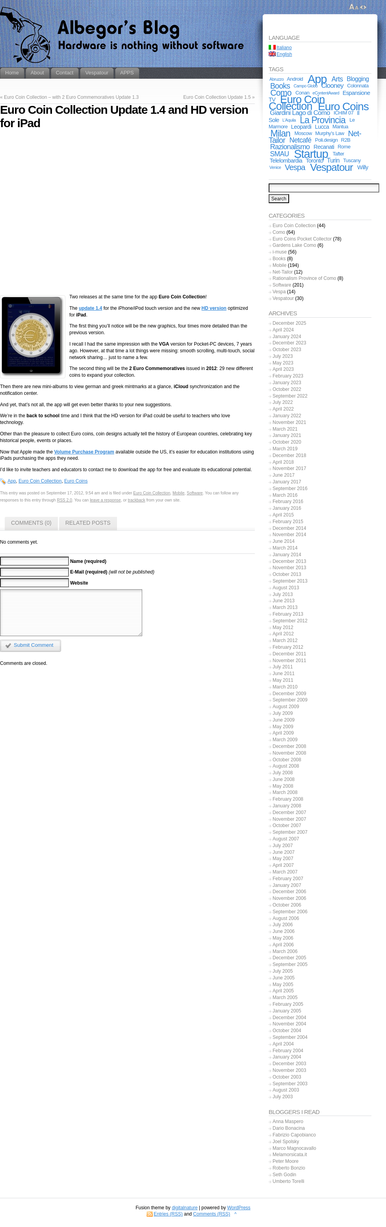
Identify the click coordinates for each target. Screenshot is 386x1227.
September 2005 (290, 964)
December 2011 (289, 654)
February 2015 (288, 521)
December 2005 (289, 958)
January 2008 (287, 806)
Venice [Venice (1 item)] (275, 167)
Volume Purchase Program (84, 452)
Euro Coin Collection (40, 481)
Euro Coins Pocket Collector (302, 239)
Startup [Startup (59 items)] (311, 153)
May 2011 (283, 680)
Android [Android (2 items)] (295, 79)
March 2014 (285, 548)
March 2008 (285, 792)
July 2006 (283, 924)
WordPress (239, 1207)
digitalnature (184, 1207)
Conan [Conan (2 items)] (302, 93)
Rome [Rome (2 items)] (344, 147)
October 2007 (287, 825)
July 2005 (283, 971)
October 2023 (287, 349)
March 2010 (285, 687)
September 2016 (290, 488)
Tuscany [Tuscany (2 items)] (352, 160)
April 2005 (283, 991)
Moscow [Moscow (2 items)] (303, 133)
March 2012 (285, 640)
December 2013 (289, 561)
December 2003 (289, 1063)
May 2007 (283, 858)
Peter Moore (286, 1161)
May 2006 (283, 938)
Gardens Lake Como (294, 245)
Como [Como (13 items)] (280, 93)
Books (279, 258)
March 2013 (285, 607)
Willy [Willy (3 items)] (362, 167)
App (11, 481)
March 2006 (285, 951)
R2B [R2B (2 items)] (346, 140)
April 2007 (283, 865)
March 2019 (285, 449)
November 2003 (289, 1070)
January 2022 (287, 415)
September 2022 (290, 396)
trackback (136, 500)
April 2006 (283, 945)
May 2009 (283, 726)
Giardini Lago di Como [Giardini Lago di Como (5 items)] (300, 113)
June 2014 (284, 541)
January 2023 (287, 382)
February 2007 (288, 878)
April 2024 (283, 330)
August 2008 (286, 766)
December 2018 (289, 455)
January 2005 (287, 1011)
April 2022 (283, 409)
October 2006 (287, 905)
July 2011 (283, 667)
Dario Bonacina (289, 1128)
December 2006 (289, 891)
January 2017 (287, 482)
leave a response (105, 500)
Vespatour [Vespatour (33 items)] (331, 167)
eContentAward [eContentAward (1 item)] (326, 93)
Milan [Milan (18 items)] (280, 133)
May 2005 (283, 984)
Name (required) (88, 561)
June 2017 (284, 475)
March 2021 (285, 429)
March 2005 (285, 997)
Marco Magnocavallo (294, 1148)
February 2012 (288, 647)
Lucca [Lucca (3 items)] (322, 127)
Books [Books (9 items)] (280, 85)
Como (279, 232)
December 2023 (289, 343)
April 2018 (283, 462)
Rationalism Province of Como (304, 278)
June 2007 (284, 852)
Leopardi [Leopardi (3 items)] (301, 127)
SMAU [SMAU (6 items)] (279, 154)
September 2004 (290, 1037)
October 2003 (287, 1077)
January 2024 (287, 336)
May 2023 (283, 363)
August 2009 (286, 706)
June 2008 (284, 779)
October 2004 (287, 1030)
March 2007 (285, 872)
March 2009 (285, 739)
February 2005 (288, 1004)
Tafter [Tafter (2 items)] (338, 154)
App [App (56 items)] (317, 79)
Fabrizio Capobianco (294, 1135)
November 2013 (289, 567)
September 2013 (290, 581)
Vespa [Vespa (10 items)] (295, 167)
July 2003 (283, 1096)
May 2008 (283, 786)
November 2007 (289, 819)
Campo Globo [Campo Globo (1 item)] (306, 85)
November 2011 (289, 660)
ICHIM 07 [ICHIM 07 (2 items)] (343, 113)
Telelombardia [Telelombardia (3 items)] (286, 160)
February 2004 (288, 1050)
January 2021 (287, 435)
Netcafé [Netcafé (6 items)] (301, 140)
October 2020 (287, 442)
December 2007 (289, 812)
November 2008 (289, 753)
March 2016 (285, 495)
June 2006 (284, 931)
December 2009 (289, 693)
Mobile (178, 493)
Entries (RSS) (168, 1214)
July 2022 (283, 402)
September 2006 (290, 911)
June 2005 (284, 978)
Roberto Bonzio (289, 1168)
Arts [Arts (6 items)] (337, 79)
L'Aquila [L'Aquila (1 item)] (289, 120)
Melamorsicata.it (290, 1154)
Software (195, 493)
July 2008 (283, 772)
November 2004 (289, 1024)
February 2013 (288, 614)
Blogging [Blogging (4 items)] (358, 79)
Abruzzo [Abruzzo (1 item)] (276, 79)
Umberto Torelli (288, 1181)
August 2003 (286, 1090)
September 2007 (290, 832)
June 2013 (284, 600)
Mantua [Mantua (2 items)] (340, 127)
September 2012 (290, 621)
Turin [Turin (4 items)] (333, 160)
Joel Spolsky (286, 1141)
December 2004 (289, 1017)
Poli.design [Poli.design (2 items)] (326, 140)
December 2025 (289, 323)
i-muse (280, 252)
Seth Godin (284, 1174)
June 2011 (284, 673)
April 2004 (283, 1044)
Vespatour (283, 298)
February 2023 (288, 376)
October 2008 (287, 759)
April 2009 (283, 733)
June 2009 (284, 720)
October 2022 (287, 389)
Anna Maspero (288, 1121)
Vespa (279, 291)
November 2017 (289, 468)
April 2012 (283, 634)
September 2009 (290, 700)
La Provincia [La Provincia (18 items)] (322, 120)
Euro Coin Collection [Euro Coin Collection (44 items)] (297, 102)
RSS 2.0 (64, 500)
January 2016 (287, 508)
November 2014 (289, 534)
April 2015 (283, 515)
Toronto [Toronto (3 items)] (314, 160)
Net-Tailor (283, 272)
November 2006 (289, 898)
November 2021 (289, 422)
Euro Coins (75, 481)
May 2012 (283, 627)
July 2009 (283, 713)
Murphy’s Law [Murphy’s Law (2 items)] (329, 133)
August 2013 (286, 587)
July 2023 (283, 356)
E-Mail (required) (89, 572)
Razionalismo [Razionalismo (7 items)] (290, 147)
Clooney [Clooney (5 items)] (332, 85)
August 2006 (286, 918)
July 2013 (283, 594)
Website (79, 583)
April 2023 (283, 369)
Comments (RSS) (211, 1214)
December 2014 (289, 528)
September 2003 (290, 1083)
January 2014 (287, 554)
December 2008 (289, 746)
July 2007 (283, 845)
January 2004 (287, 1057)
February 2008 (288, 799)
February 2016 (288, 501)
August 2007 (286, 839)
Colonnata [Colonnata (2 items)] (357, 86)
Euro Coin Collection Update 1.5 (217, 97)
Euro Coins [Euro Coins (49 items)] (343, 106)
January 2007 (287, 885)
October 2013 (287, 574)
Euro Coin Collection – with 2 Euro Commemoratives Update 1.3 (71, 97)
